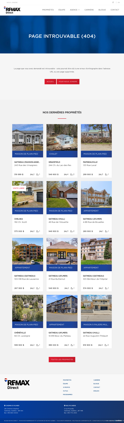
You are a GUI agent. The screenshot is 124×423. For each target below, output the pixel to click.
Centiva (118, 420)
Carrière (89, 10)
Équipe (61, 10)
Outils (65, 391)
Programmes (67, 394)
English (96, 391)
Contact (115, 10)
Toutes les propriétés (62, 359)
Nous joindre (12, 2)
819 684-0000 (13, 413)
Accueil (50, 81)
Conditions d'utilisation (100, 420)
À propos (66, 387)
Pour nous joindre (68, 81)
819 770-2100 (72, 413)
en (119, 2)
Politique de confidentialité (81, 420)
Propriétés (48, 10)
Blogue (102, 10)
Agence (73, 10)
